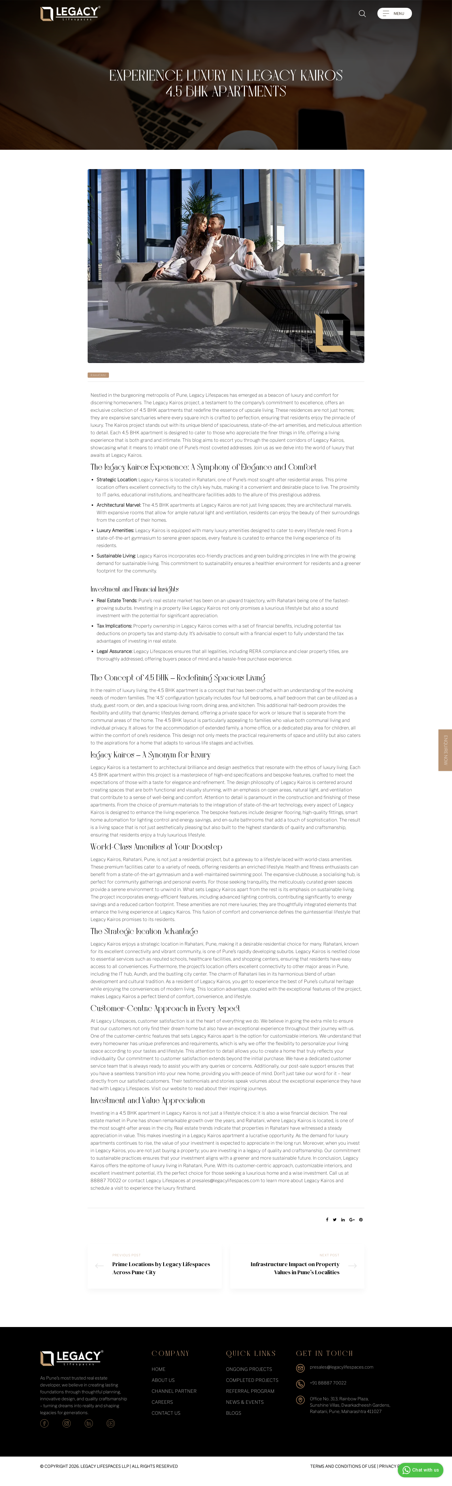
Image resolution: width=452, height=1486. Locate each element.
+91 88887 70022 (328, 1392)
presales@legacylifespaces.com (341, 1376)
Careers (162, 1411)
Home (158, 1379)
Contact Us (166, 1422)
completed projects (252, 1390)
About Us (163, 1390)
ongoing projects (249, 1379)
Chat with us (420, 1470)
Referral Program (250, 1400)
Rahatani (98, 375)
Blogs (233, 1422)
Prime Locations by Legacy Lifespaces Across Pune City (155, 1271)
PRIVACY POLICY (395, 1475)
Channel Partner (174, 1400)
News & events (245, 1411)
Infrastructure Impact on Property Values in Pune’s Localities (297, 1271)
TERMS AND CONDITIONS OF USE (343, 1475)
